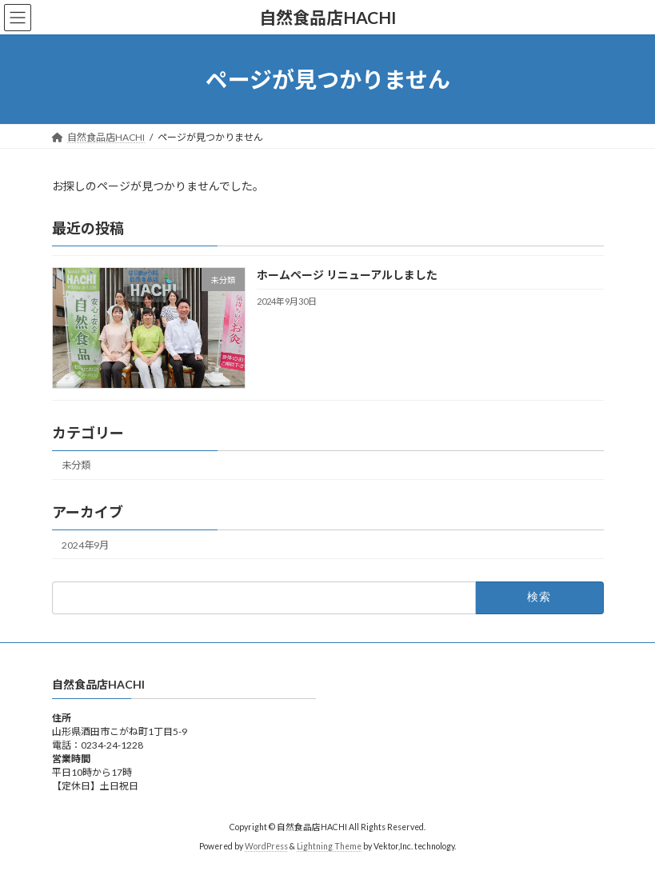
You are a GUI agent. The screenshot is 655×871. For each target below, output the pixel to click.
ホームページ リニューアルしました (346, 275)
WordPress (266, 846)
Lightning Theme (329, 846)
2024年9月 (85, 545)
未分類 (76, 466)
